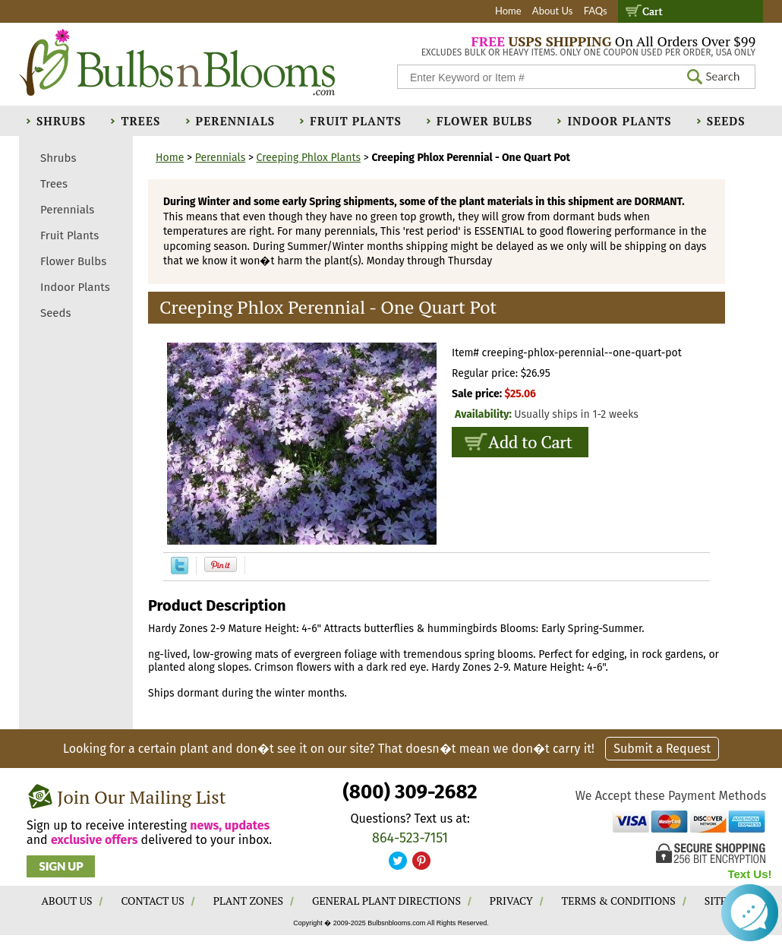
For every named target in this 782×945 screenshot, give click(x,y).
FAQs (595, 11)
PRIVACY (511, 900)
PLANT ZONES (248, 900)
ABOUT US (67, 900)
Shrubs (61, 120)
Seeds (726, 120)
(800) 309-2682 (409, 792)
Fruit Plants (355, 120)
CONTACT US (152, 900)
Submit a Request (662, 748)
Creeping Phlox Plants (309, 157)
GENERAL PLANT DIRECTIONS (386, 900)
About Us (552, 11)
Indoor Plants (619, 120)
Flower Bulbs (484, 120)
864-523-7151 (410, 838)
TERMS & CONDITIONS (619, 900)
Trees (140, 120)
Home (508, 11)
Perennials (236, 120)
